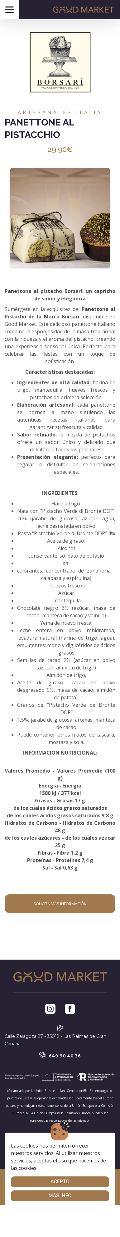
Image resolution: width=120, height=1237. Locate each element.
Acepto (59, 1182)
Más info (60, 1195)
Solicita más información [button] (60, 903)
